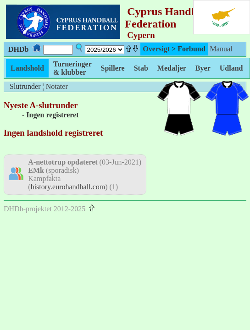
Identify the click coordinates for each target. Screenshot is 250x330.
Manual (221, 49)
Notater (57, 86)
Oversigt (156, 49)
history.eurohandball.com (68, 187)
